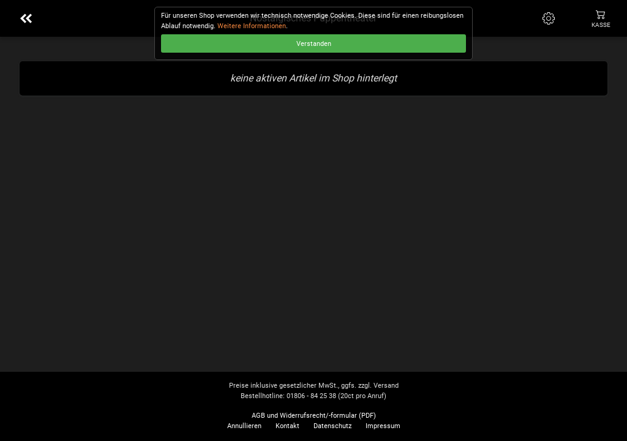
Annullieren (244, 426)
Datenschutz (332, 426)
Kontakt (287, 426)
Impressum (383, 426)
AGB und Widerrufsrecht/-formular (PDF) (314, 416)
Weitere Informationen (251, 26)
